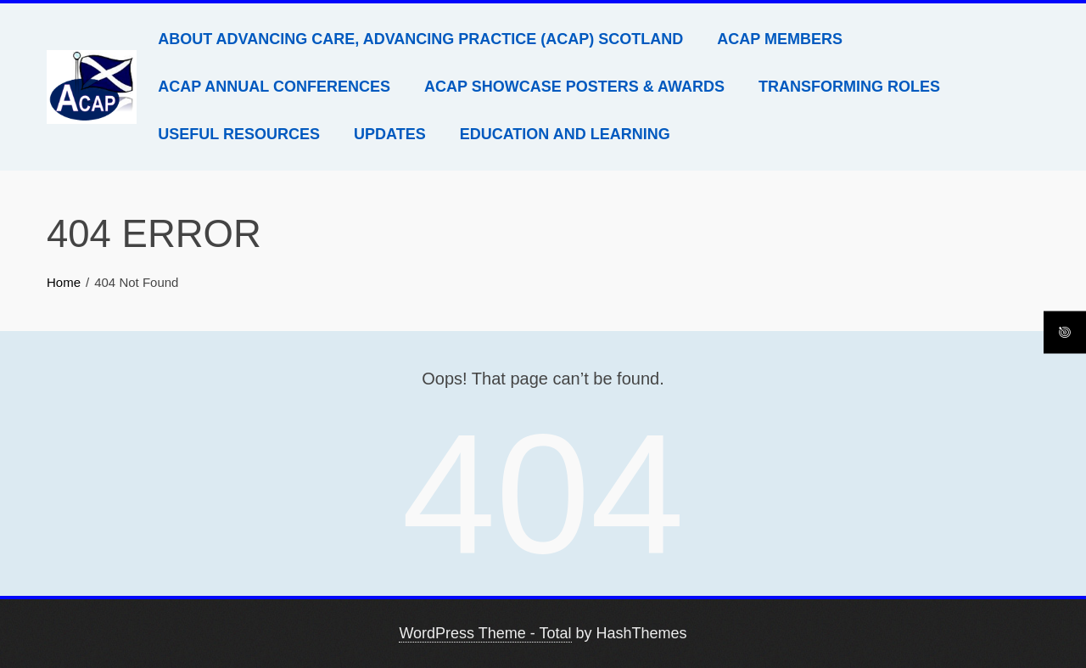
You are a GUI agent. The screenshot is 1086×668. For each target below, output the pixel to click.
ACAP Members (779, 39)
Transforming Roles (849, 86)
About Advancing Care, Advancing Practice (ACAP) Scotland (420, 39)
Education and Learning (565, 134)
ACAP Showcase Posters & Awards (574, 86)
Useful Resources (239, 134)
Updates (390, 134)
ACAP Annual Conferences (274, 86)
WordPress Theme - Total (485, 633)
